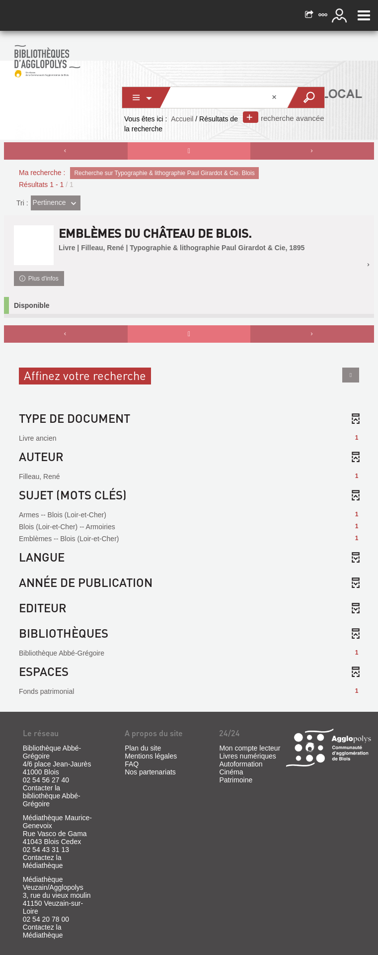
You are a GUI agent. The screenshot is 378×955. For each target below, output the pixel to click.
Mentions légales (151, 756)
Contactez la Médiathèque (43, 861)
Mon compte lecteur (249, 748)
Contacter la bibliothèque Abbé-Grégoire (51, 796)
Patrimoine (235, 780)
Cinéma (231, 772)
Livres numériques (247, 756)
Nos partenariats (150, 772)
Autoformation (240, 764)
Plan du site (143, 748)
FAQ (132, 764)
